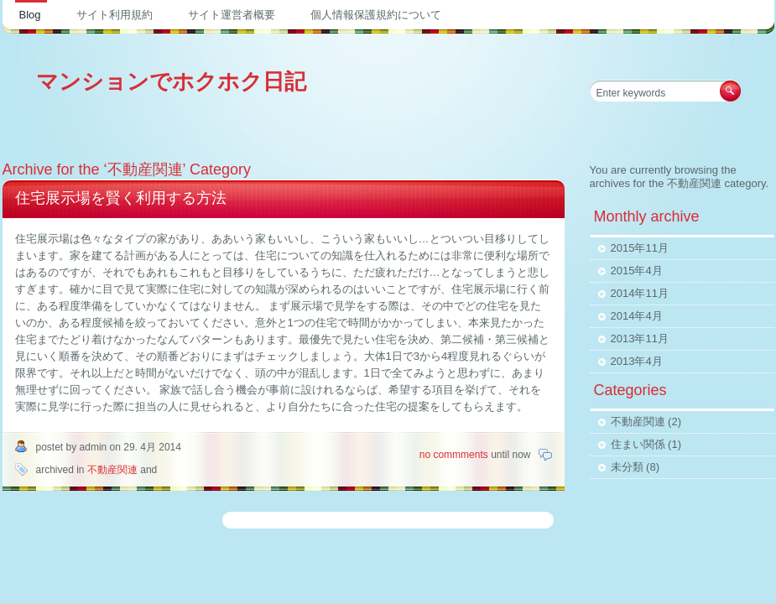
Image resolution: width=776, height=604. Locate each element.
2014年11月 (640, 293)
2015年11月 (640, 248)
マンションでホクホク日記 (171, 81)
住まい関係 (638, 444)
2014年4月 (637, 316)
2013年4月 (637, 361)
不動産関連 (112, 470)
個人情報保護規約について (375, 14)
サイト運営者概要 (231, 14)
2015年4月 (637, 270)
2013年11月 (640, 338)
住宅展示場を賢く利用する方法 (121, 198)
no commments (455, 455)
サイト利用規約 (114, 14)
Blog (30, 14)
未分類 (627, 467)
